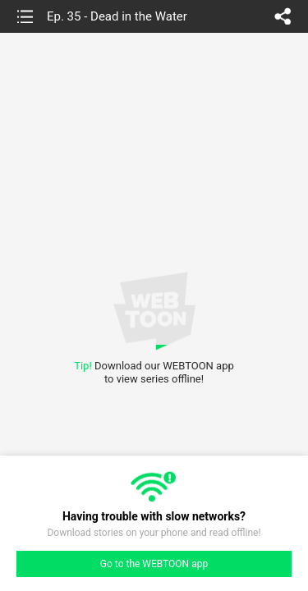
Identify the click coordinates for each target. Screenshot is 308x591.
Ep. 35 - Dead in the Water (117, 16)
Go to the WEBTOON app (154, 564)
